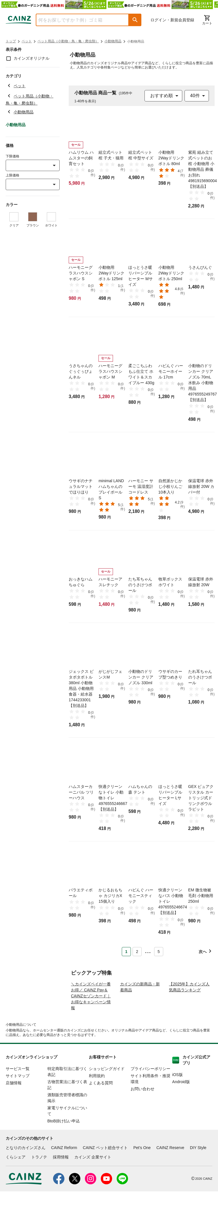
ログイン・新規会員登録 (172, 20)
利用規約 (97, 1097)
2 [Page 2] (137, 951)
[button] (135, 20)
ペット (27, 41)
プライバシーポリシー (150, 1090)
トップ (11, 41)
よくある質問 (101, 1104)
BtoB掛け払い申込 (63, 1142)
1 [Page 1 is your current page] (126, 951)
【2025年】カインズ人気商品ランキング (189, 1008)
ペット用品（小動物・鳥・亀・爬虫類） (68, 41)
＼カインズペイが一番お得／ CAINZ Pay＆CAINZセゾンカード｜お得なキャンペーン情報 (91, 1017)
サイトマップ (18, 1097)
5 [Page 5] (159, 951)
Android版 (181, 1103)
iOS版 (177, 1096)
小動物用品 (112, 41)
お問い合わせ (142, 1110)
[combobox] (78, 20)
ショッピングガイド (107, 1090)
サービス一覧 (18, 1090)
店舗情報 (14, 1104)
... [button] (148, 950)
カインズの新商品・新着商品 (140, 1008)
